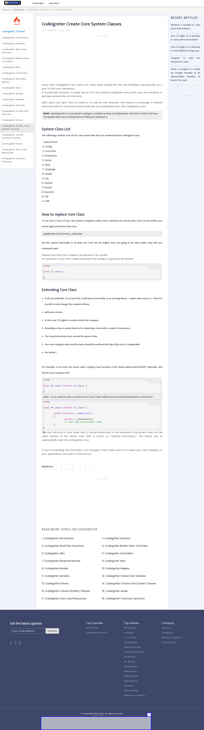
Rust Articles (130, 666)
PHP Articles (130, 628)
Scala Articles (131, 690)
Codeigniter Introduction (15, 37)
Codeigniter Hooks (12, 143)
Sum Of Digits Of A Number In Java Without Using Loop (185, 48)
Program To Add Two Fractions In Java (185, 60)
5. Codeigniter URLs (53, 553)
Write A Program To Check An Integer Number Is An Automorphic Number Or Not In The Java (185, 75)
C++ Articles (130, 637)
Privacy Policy (169, 642)
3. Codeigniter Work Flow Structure (63, 546)
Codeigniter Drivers (12, 120)
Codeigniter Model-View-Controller (16, 60)
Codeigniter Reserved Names (14, 80)
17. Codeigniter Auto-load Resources (64, 598)
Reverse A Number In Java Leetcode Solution (185, 26)
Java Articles (130, 642)
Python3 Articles (132, 647)
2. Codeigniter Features (116, 538)
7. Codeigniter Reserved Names (61, 561)
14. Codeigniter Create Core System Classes (129, 583)
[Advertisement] (102, 57)
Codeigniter (18, 9)
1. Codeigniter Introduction (58, 538)
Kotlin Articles (131, 676)
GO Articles (130, 661)
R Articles (129, 685)
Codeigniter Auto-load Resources (14, 151)
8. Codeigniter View (114, 561)
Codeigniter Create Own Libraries (15, 113)
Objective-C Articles (134, 695)
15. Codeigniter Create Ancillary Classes (66, 591)
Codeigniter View (11, 87)
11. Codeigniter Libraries (55, 576)
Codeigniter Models (13, 93)
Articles (54, 3)
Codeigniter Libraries (13, 105)
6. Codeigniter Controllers (117, 553)
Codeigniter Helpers (13, 99)
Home (5, 9)
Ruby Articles (130, 681)
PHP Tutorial (92, 628)
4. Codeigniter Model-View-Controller (125, 546)
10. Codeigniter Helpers (115, 568)
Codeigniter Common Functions (14, 160)
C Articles (129, 632)
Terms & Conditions (172, 637)
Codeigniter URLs (11, 67)
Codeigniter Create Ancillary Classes (12, 136)
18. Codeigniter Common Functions (123, 598)
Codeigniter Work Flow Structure (14, 51)
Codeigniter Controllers (15, 73)
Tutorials (38, 3)
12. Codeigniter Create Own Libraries (124, 576)
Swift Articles (130, 671)
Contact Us (167, 632)
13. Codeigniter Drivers (55, 583)
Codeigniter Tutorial (96, 632)
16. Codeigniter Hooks (115, 591)
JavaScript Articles (134, 652)
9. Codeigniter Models (55, 568)
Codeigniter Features (13, 43)
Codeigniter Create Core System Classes (15, 127)
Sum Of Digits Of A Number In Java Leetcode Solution (185, 37)
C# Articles (130, 656)
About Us (166, 628)
